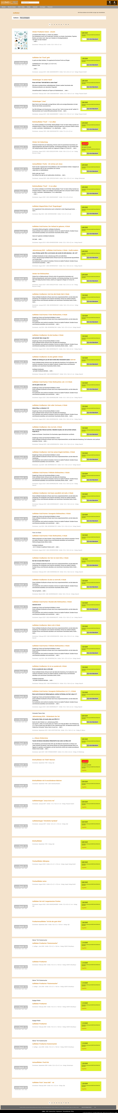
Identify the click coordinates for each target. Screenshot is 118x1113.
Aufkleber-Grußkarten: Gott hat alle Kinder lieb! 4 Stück (50, 294)
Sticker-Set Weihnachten (40, 273)
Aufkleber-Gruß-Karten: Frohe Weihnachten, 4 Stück (49, 314)
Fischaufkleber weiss (39, 881)
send (6, 2)
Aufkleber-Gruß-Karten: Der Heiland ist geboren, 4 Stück (51, 226)
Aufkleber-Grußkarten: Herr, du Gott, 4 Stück (47, 427)
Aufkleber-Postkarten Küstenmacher (44, 1044)
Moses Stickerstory (41, 738)
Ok (95, 1108)
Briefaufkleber (37, 841)
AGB (47, 1111)
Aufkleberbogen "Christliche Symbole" (45, 821)
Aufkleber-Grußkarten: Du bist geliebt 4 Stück (47, 357)
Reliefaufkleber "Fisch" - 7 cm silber (44, 122)
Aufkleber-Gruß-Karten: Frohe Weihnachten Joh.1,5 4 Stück (52, 382)
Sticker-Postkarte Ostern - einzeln (43, 32)
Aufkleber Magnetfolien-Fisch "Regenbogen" (47, 206)
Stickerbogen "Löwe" (39, 101)
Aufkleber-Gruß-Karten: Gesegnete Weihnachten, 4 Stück (51, 513)
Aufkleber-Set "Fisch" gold (41, 57)
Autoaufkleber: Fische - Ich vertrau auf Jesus (47, 164)
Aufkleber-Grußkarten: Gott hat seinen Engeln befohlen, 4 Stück (53, 452)
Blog (72, 1111)
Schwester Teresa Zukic (38, 713)
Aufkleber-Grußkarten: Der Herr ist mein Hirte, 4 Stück (50, 558)
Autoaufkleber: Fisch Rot (40, 1062)
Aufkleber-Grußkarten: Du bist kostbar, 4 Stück (47, 335)
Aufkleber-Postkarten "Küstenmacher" (45, 943)
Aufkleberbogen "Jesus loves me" (43, 801)
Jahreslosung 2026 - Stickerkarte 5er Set (46, 716)
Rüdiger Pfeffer (36, 1000)
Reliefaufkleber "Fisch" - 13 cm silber (44, 186)
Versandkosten (102, 12)
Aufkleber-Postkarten (39, 962)
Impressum (59, 1111)
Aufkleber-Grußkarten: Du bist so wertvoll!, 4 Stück (49, 579)
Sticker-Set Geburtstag (40, 142)
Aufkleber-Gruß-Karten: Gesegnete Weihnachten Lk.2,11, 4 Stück (54, 691)
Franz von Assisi (36, 532)
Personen (50, 7)
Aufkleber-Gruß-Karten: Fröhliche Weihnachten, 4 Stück (50, 472)
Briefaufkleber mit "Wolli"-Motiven (43, 760)
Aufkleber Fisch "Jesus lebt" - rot (43, 1082)
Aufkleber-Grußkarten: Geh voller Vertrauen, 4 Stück (49, 405)
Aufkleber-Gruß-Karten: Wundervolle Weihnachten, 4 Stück (52, 602)
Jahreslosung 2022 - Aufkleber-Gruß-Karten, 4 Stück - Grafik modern (55, 250)
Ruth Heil (73, 359)
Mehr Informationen (86, 1108)
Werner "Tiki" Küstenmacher (39, 940)
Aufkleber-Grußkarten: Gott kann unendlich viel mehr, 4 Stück (52, 493)
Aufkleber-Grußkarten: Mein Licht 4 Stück (46, 625)
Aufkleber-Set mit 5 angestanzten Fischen (46, 901)
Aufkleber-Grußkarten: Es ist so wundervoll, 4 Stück (49, 666)
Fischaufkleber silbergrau (40, 861)
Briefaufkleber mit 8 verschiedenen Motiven (47, 780)
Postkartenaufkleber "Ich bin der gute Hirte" (46, 921)
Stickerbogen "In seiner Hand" (42, 80)
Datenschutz (52, 1111)
